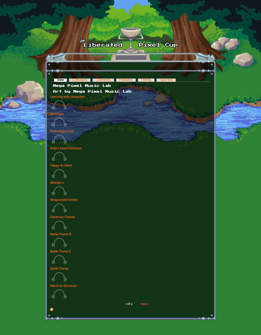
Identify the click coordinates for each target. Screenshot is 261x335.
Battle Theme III (60, 234)
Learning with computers (67, 97)
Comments (103, 80)
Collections (79, 80)
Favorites (166, 80)
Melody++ (57, 183)
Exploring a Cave (62, 131)
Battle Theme (59, 268)
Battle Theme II (60, 251)
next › (144, 304)
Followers (126, 80)
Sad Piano (57, 114)
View (62, 80)
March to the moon (63, 286)
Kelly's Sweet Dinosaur (66, 148)
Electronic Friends (62, 217)
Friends (146, 80)
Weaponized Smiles (63, 200)
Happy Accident (61, 165)
